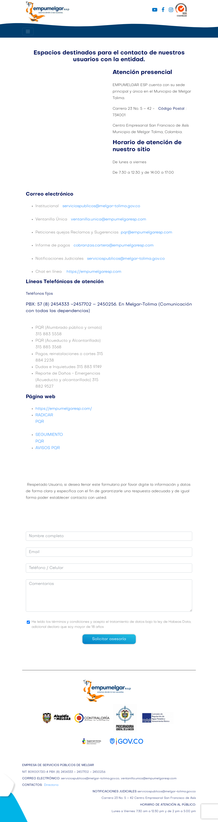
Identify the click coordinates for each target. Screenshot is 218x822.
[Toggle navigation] (28, 31)
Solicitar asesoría (109, 639)
